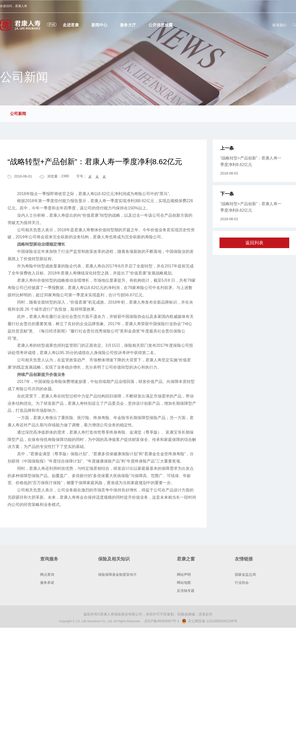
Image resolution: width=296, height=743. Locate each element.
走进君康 (71, 25)
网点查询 (47, 575)
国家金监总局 (245, 575)
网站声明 (184, 575)
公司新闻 (18, 113)
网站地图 (184, 583)
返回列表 (254, 242)
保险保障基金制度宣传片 (117, 575)
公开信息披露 (161, 25)
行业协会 (242, 583)
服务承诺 (47, 583)
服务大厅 (128, 25)
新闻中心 (99, 25)
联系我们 (279, 25)
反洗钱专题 (185, 591)
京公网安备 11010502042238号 (209, 621)
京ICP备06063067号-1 (161, 621)
